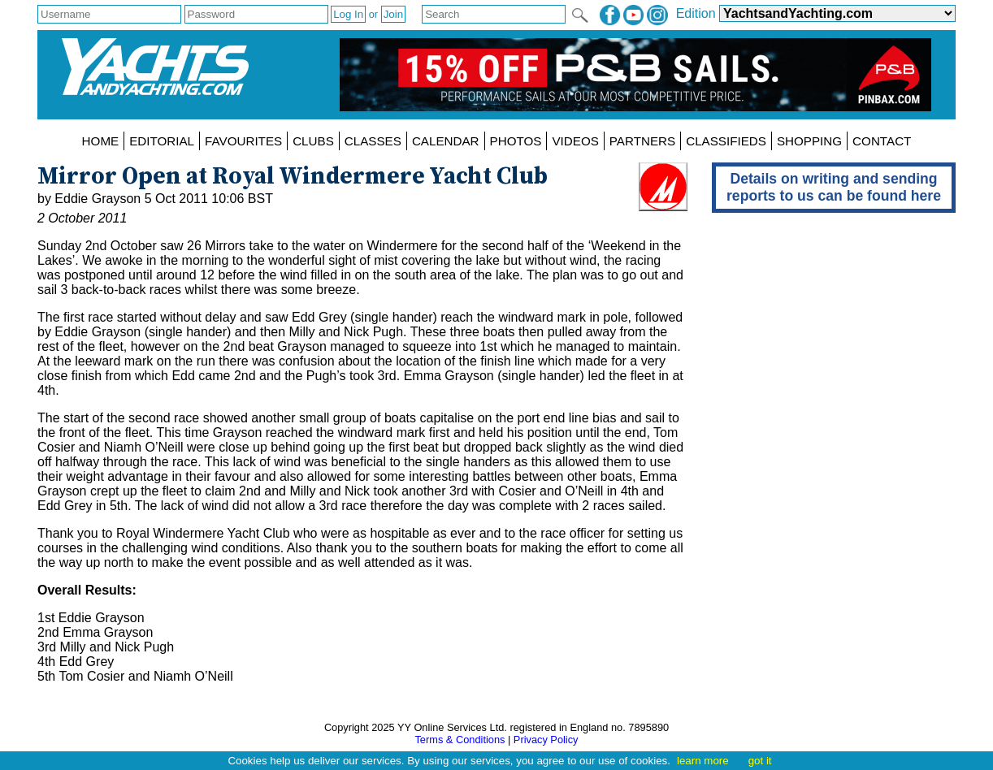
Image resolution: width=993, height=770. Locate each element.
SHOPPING (809, 141)
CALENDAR (445, 141)
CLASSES (373, 141)
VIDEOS (575, 141)
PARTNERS (642, 141)
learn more (703, 761)
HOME (100, 141)
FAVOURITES (243, 141)
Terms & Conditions (459, 739)
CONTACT (881, 141)
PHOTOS (516, 141)
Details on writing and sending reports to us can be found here (833, 187)
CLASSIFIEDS (726, 141)
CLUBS (313, 141)
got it (760, 761)
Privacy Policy (546, 739)
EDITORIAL (161, 141)
